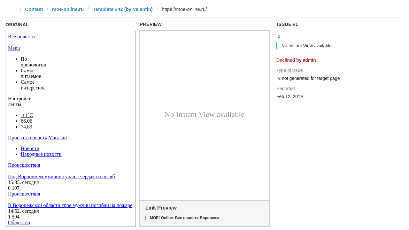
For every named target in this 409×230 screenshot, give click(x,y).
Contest (34, 9)
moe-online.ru (68, 9)
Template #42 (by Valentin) (123, 9)
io (278, 36)
